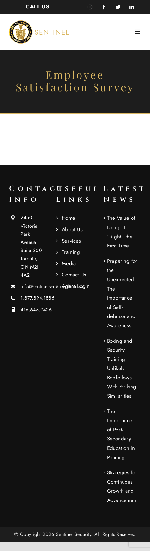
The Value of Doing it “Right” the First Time (121, 231)
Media (69, 263)
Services (71, 240)
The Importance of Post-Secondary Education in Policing (121, 434)
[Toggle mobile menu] (138, 32)
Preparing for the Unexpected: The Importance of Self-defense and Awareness (122, 293)
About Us (72, 229)
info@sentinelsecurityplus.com (33, 286)
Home (68, 218)
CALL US (37, 7)
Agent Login (76, 286)
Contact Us (74, 274)
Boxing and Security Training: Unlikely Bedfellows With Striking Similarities (121, 368)
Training (71, 252)
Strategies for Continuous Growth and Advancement (122, 486)
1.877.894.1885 (33, 297)
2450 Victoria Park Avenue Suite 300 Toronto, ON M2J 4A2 (31, 246)
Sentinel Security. (75, 534)
